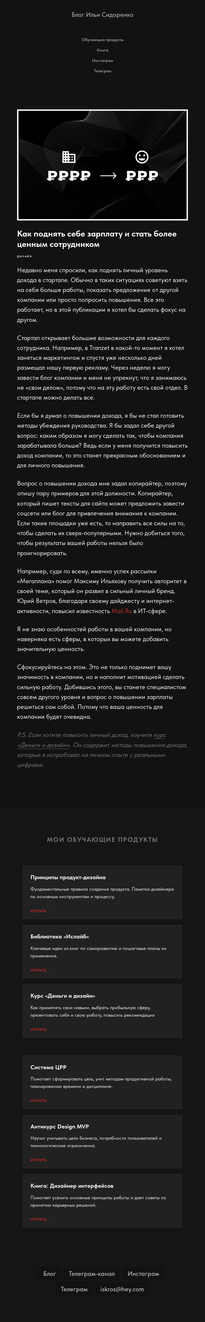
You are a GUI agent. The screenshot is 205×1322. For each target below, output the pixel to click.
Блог (49, 1273)
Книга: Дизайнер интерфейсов (71, 1185)
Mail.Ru (122, 611)
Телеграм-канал (92, 1273)
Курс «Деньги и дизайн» (62, 995)
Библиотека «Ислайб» (59, 936)
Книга (102, 50)
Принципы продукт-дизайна (68, 877)
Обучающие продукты (103, 39)
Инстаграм (102, 60)
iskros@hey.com (122, 1289)
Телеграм (102, 70)
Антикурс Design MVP (59, 1126)
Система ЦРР (48, 1067)
